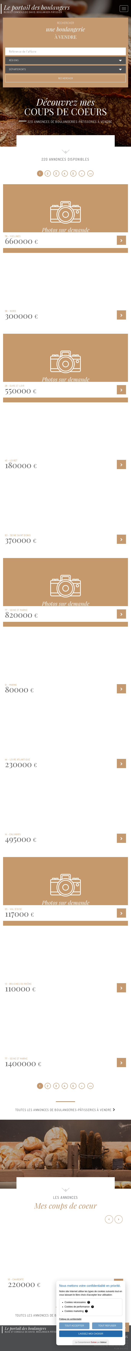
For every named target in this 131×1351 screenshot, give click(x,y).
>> (90, 173)
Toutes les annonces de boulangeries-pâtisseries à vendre (65, 1110)
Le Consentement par (90, 1342)
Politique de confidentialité (111, 1346)
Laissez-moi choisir (90, 1333)
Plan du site (121, 1348)
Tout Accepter (74, 1325)
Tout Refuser (107, 1325)
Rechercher (65, 78)
